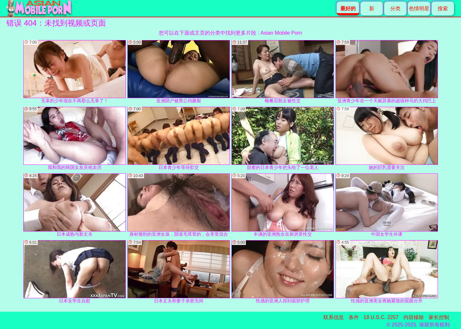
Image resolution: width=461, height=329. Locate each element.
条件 (354, 317)
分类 (395, 8)
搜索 (443, 8)
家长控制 (439, 317)
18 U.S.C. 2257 (381, 317)
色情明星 (419, 8)
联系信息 (333, 317)
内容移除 (413, 317)
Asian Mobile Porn (281, 33)
